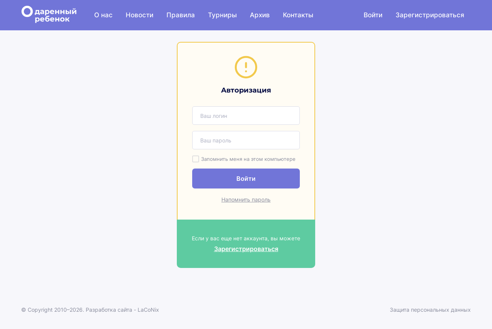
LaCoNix (148, 309)
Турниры (222, 15)
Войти (373, 15)
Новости (139, 15)
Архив (260, 15)
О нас (103, 15)
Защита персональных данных (430, 309)
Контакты (298, 15)
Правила (180, 15)
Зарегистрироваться (430, 15)
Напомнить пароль (246, 199)
